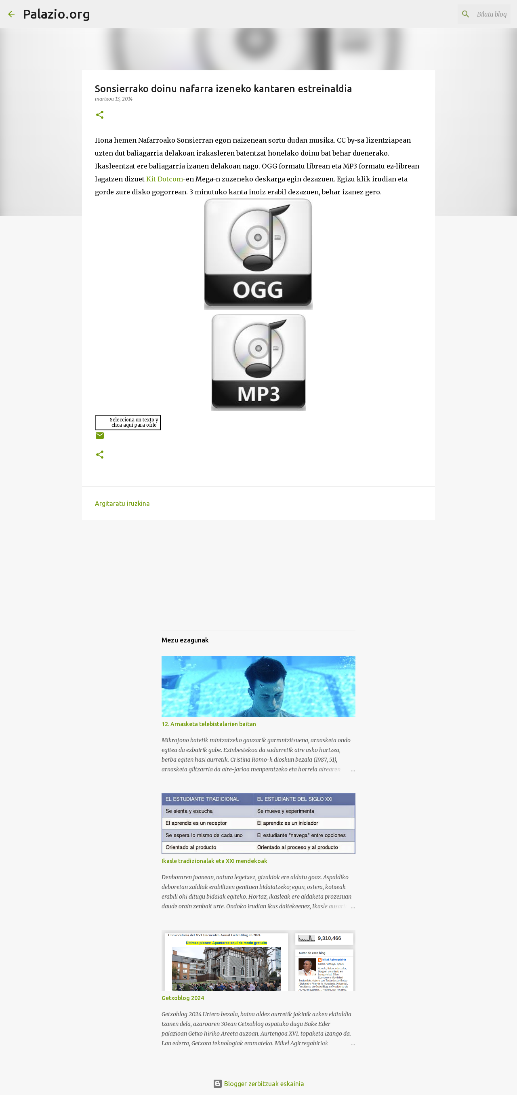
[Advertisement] (202, 582)
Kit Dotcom (164, 179)
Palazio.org (56, 13)
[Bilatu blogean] (468, 14)
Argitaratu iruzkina (122, 503)
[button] (100, 115)
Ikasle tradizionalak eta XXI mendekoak (214, 861)
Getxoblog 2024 (183, 998)
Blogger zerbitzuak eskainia (258, 1083)
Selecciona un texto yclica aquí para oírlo (134, 422)
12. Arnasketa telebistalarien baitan (209, 724)
